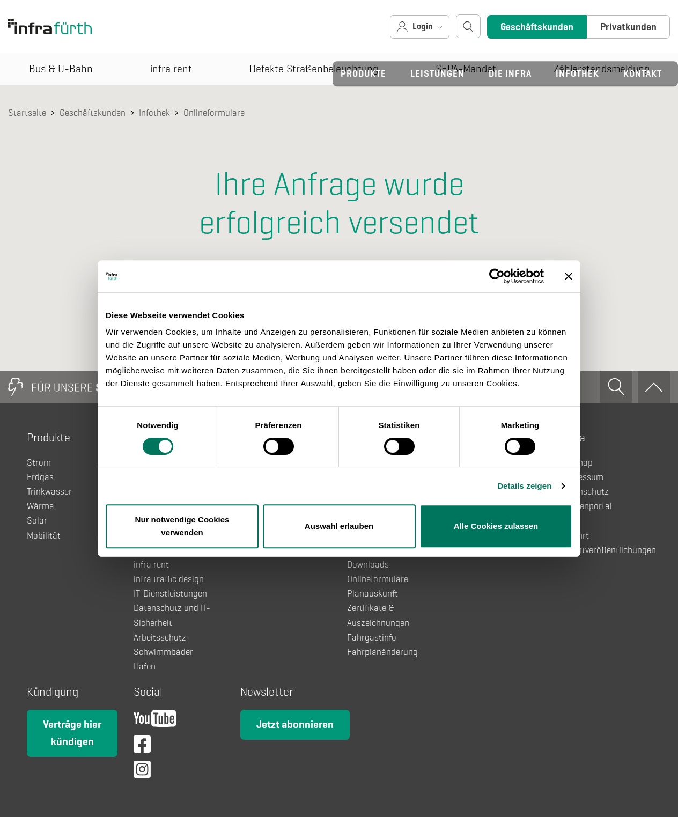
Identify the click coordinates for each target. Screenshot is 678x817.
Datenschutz (585, 491)
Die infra (510, 73)
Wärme (40, 506)
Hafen (145, 666)
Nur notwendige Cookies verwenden (182, 526)
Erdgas (40, 477)
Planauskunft (372, 593)
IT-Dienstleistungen (170, 593)
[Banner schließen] (568, 276)
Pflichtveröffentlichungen (608, 550)
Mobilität (44, 535)
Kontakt (642, 73)
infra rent (151, 564)
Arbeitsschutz (160, 637)
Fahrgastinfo (371, 637)
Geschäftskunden (536, 27)
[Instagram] (142, 772)
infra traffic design (169, 579)
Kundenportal (586, 506)
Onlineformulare (214, 113)
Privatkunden (628, 27)
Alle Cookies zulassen (496, 526)
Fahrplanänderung (382, 652)
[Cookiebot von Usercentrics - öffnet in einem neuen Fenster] (497, 276)
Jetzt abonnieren (295, 724)
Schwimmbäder (163, 652)
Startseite (27, 113)
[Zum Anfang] (654, 387)
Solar (37, 520)
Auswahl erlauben (339, 526)
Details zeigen (524, 485)
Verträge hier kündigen (72, 733)
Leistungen (437, 73)
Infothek (577, 73)
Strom (39, 462)
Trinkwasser (49, 491)
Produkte (363, 73)
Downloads (368, 564)
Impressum (582, 477)
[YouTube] (155, 721)
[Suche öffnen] (468, 26)
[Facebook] (142, 747)
